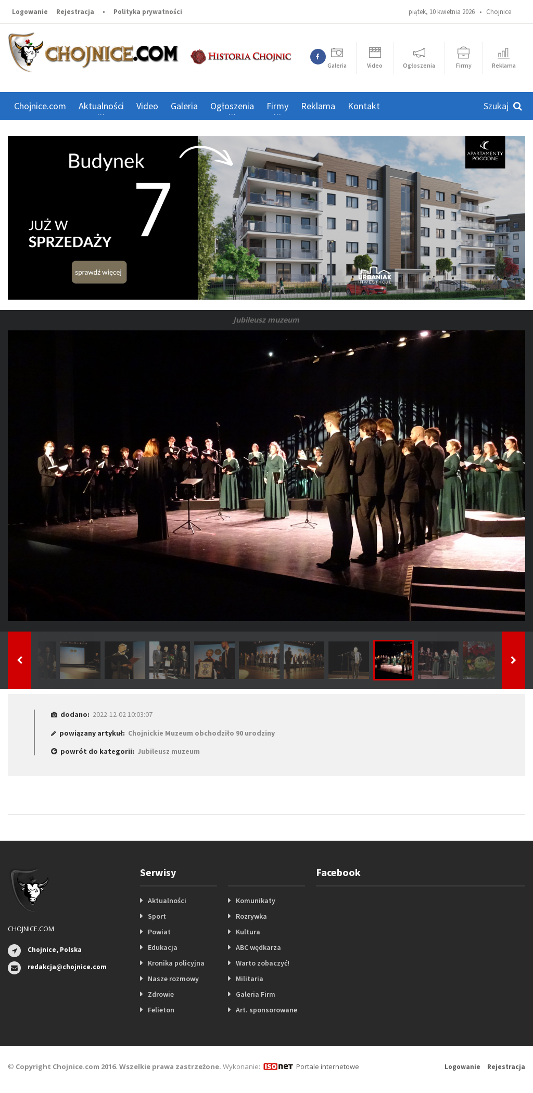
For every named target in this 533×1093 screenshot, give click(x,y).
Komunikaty (255, 900)
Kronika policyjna (176, 963)
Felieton (161, 1009)
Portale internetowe (327, 1066)
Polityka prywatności (147, 11)
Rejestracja (75, 11)
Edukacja (162, 947)
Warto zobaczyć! (262, 963)
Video (147, 106)
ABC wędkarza (258, 947)
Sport (157, 916)
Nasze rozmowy (173, 978)
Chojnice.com (40, 106)
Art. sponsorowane (266, 1009)
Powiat (159, 931)
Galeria (184, 106)
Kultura (248, 931)
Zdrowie (161, 994)
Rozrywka (251, 916)
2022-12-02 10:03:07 (123, 714)
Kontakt (364, 106)
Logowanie (30, 11)
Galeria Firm (255, 994)
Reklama (318, 106)
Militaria (249, 978)
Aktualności (167, 900)
